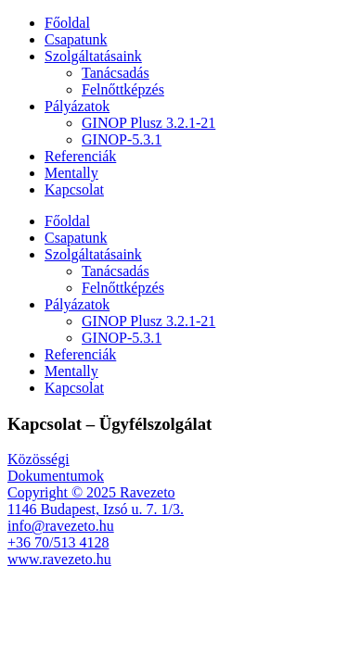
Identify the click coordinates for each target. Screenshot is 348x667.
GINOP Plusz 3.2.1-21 (148, 123)
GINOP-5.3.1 (121, 139)
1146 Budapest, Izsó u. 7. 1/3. (95, 509)
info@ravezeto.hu (60, 526)
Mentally (71, 173)
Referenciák (80, 156)
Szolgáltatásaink (93, 56)
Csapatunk (76, 39)
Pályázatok (77, 106)
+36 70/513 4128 (58, 542)
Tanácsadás (115, 73)
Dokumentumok (55, 476)
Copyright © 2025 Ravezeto (91, 492)
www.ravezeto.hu (59, 559)
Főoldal (67, 23)
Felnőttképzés (123, 89)
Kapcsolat (74, 189)
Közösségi (38, 459)
